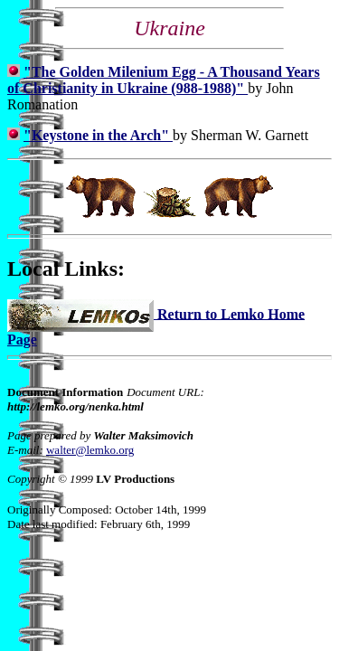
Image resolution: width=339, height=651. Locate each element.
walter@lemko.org (90, 450)
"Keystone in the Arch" (98, 135)
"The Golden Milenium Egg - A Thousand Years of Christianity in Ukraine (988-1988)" (163, 80)
